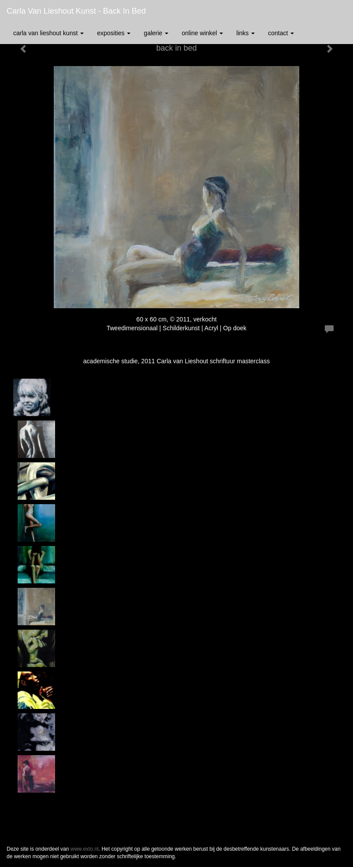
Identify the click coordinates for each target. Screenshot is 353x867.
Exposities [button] (113, 33)
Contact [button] (281, 33)
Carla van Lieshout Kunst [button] (48, 33)
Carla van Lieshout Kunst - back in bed (76, 11)
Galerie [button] (156, 33)
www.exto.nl (85, 849)
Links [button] (245, 33)
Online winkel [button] (202, 33)
